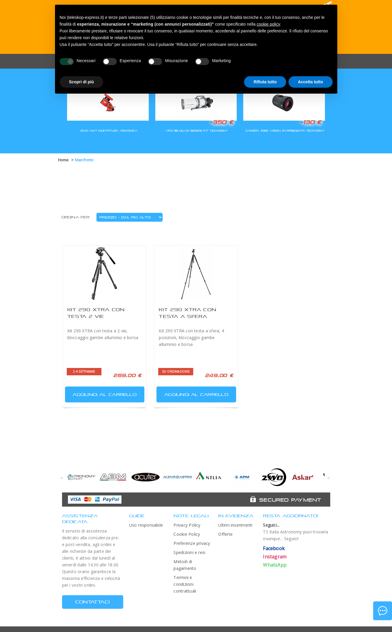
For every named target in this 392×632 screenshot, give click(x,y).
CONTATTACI (92, 601)
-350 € (221, 122)
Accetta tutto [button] (310, 81)
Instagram (274, 556)
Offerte (225, 534)
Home (63, 159)
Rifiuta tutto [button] (265, 81)
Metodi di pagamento (185, 565)
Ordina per (75, 217)
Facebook (274, 548)
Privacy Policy (187, 525)
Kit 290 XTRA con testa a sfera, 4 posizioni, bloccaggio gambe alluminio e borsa (191, 337)
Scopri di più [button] (81, 81)
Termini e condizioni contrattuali (185, 584)
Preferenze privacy (192, 543)
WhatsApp (274, 565)
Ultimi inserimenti (235, 525)
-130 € (310, 122)
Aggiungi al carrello (101, 393)
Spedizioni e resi (189, 552)
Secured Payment (290, 499)
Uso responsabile (146, 525)
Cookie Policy (187, 534)
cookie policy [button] (268, 24)
